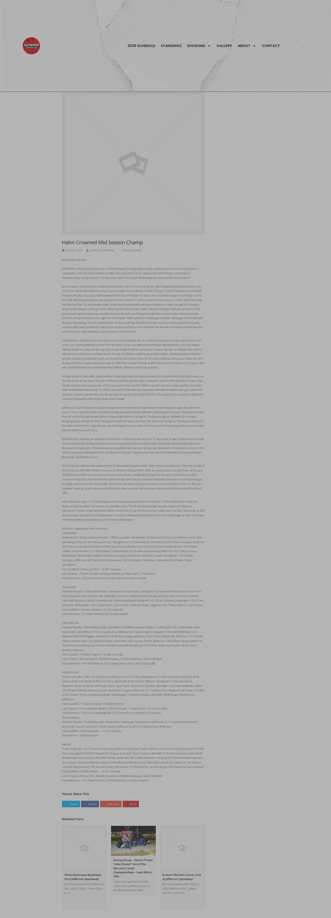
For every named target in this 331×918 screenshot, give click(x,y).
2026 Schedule (141, 46)
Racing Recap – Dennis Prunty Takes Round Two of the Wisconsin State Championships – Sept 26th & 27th (133, 868)
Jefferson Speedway (102, 250)
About (247, 46)
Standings (171, 46)
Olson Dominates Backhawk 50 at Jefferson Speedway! (82, 877)
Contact (271, 46)
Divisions (199, 46)
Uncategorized (132, 250)
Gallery (224, 46)
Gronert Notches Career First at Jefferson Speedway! (181, 877)
